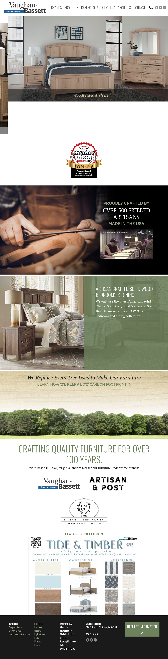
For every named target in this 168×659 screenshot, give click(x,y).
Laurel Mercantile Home (19, 634)
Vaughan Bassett (16, 627)
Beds (36, 638)
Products (71, 7)
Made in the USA (67, 634)
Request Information (142, 629)
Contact (139, 7)
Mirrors (37, 641)
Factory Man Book (68, 641)
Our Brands (13, 623)
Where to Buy (66, 623)
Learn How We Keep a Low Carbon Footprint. (84, 384)
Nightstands (39, 634)
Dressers (38, 627)
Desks (37, 645)
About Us (124, 7)
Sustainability (66, 630)
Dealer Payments (67, 648)
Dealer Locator (92, 7)
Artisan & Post (15, 630)
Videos (110, 7)
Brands (56, 7)
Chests (37, 630)
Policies (63, 645)
